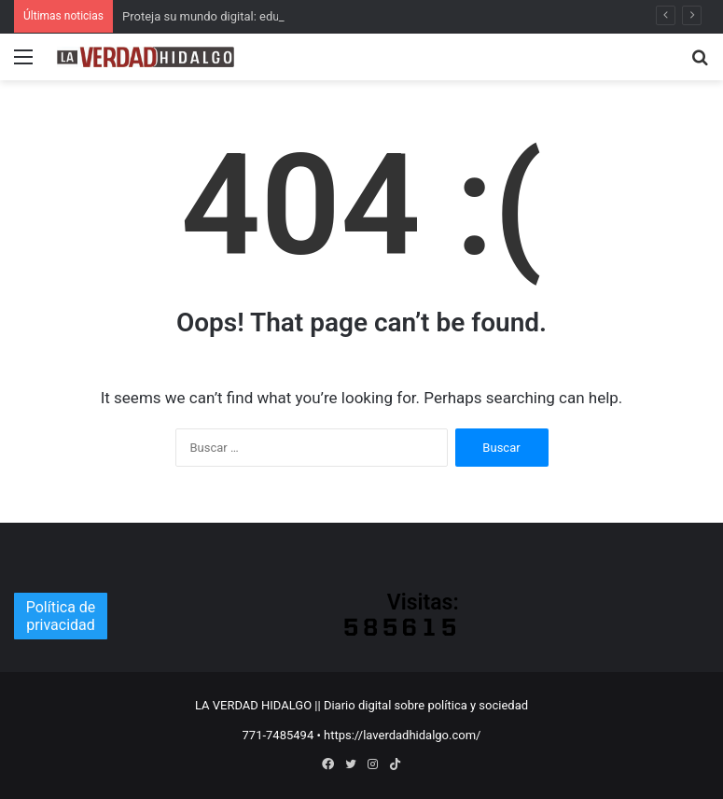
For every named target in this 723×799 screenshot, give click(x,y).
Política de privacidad (61, 616)
